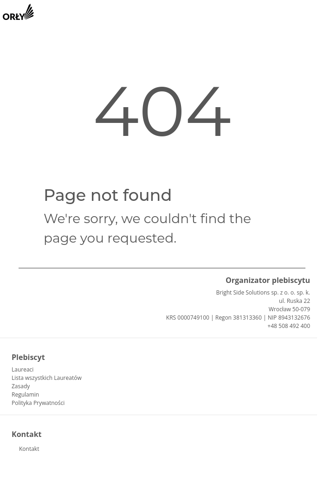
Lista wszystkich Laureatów (47, 378)
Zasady (21, 386)
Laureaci (22, 369)
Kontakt (29, 449)
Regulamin (25, 394)
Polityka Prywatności (38, 403)
